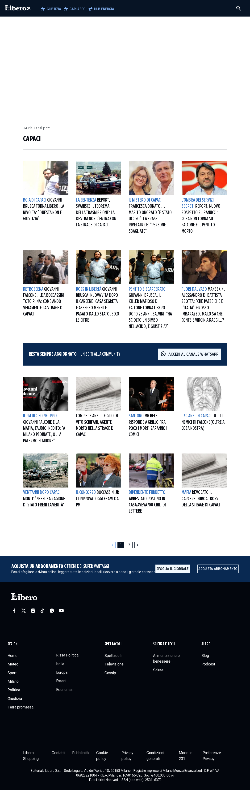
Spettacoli (112, 644)
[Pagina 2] (129, 545)
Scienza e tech (164, 644)
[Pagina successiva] (137, 545)
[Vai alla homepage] (18, 8)
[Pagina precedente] (112, 545)
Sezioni (13, 644)
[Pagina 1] (120, 545)
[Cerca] (238, 8)
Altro (206, 644)
